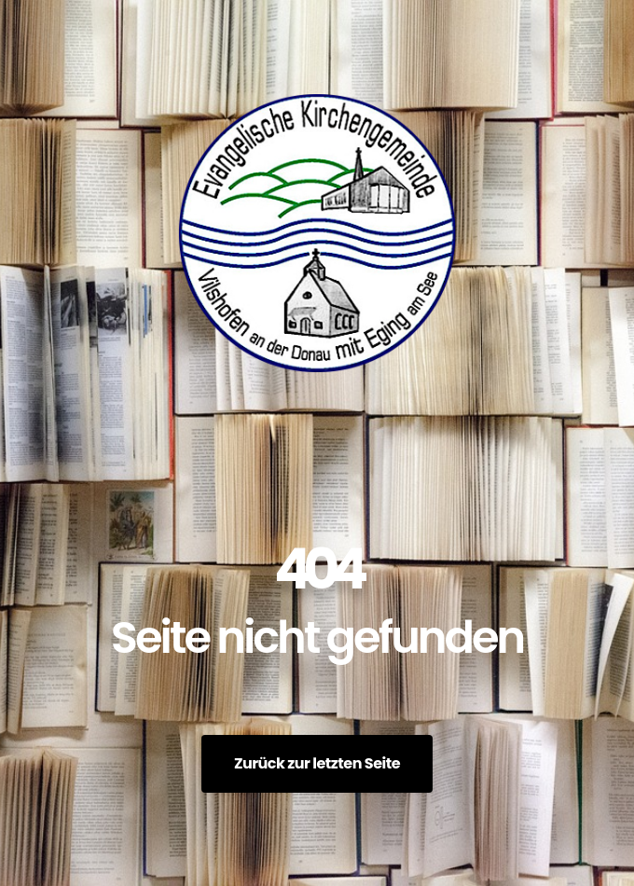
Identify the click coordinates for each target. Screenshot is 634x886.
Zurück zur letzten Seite (317, 763)
